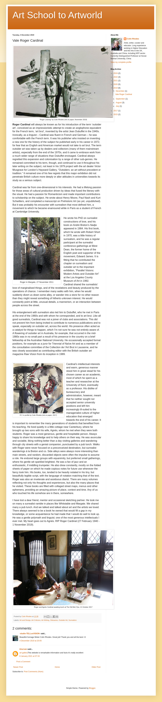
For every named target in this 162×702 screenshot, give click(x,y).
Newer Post (18, 667)
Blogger (92, 688)
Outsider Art (63, 620)
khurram (23, 649)
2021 (116, 81)
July (118, 106)
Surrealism (73, 620)
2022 (116, 77)
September (120, 99)
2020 (116, 84)
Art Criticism (35, 620)
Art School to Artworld (57, 15)
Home (57, 667)
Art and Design (25, 620)
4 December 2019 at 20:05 (30, 641)
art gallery (23, 653)
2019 (116, 88)
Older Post (96, 667)
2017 (116, 111)
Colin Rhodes (133, 39)
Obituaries (54, 620)
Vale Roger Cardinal (123, 94)
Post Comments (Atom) (33, 672)
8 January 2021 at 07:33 (29, 656)
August (119, 102)
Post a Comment (23, 662)
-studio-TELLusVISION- (29, 633)
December (120, 91)
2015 (116, 114)
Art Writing (45, 620)
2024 (116, 73)
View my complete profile (121, 62)
